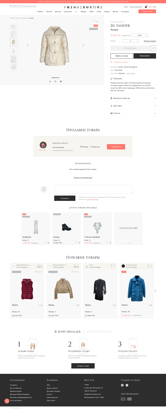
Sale (76, 11)
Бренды (107, 11)
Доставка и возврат (53, 391)
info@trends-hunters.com (92, 394)
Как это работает (16, 388)
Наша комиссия (52, 397)
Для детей (68, 11)
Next (83, 45)
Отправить (65, 198)
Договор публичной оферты (19, 394)
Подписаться (116, 147)
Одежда (83, 11)
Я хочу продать (68, 331)
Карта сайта (51, 400)
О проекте (13, 385)
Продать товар (147, 11)
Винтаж (115, 11)
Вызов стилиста (52, 388)
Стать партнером (16, 400)
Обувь (91, 11)
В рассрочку (145, 56)
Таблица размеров (150, 41)
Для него (58, 11)
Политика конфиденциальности (21, 397)
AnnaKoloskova (60, 143)
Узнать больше (130, 73)
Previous (27, 45)
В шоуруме (125, 11)
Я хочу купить (99, 331)
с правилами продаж (92, 199)
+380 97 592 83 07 (90, 391)
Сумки (99, 11)
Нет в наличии (130, 48)
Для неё (49, 11)
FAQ (48, 385)
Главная (12, 18)
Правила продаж (16, 391)
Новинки (40, 11)
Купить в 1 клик (122, 56)
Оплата (49, 394)
